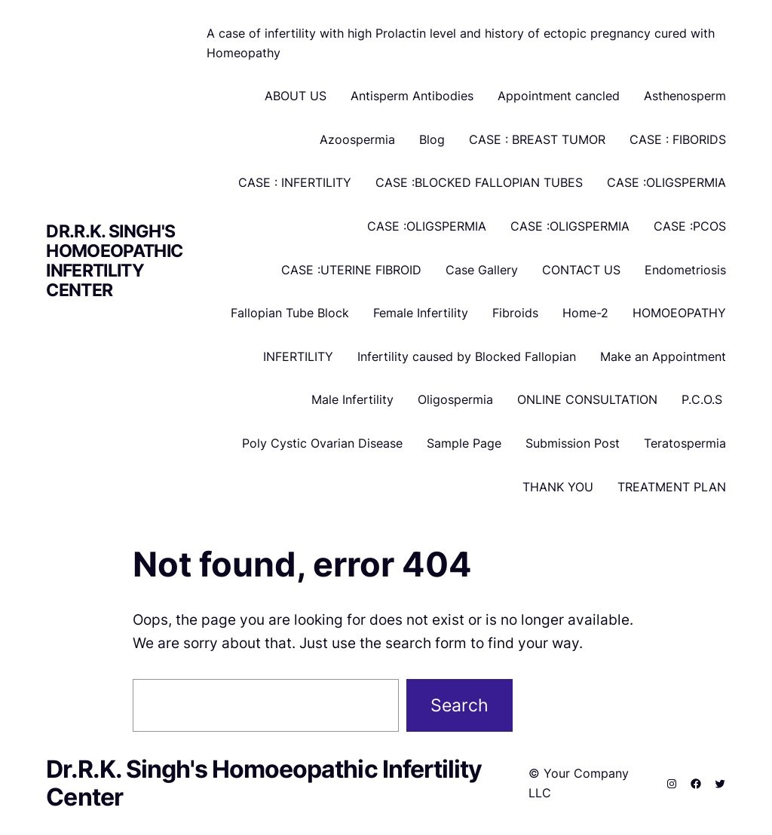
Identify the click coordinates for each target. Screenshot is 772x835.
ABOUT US (295, 95)
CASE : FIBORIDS (678, 139)
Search (459, 705)
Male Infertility (352, 399)
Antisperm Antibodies (412, 95)
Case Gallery (482, 269)
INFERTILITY (298, 356)
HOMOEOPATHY (679, 312)
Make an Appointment (663, 356)
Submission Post (572, 443)
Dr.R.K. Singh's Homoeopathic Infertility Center (114, 260)
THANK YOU (557, 486)
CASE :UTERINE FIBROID (351, 269)
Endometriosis (685, 269)
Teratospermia (685, 443)
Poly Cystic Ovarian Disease (322, 443)
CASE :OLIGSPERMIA (666, 182)
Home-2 (585, 312)
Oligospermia (455, 399)
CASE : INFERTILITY (294, 182)
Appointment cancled (559, 95)
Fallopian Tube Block (290, 312)
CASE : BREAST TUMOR (537, 139)
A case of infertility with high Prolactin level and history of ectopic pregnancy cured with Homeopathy (461, 43)
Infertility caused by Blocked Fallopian (466, 356)
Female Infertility (420, 312)
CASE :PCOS (690, 226)
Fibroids (515, 312)
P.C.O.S (704, 399)
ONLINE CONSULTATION (587, 399)
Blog (432, 139)
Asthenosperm (685, 95)
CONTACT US (581, 269)
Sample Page (464, 443)
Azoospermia (357, 139)
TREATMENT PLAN (671, 486)
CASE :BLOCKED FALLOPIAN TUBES (479, 182)
